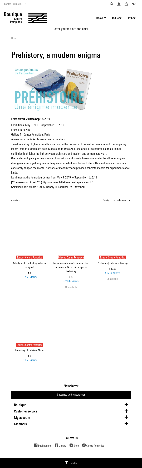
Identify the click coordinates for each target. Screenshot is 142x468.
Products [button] (116, 18)
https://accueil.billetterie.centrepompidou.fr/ (67, 182)
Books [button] (99, 18)
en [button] (133, 4)
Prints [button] (131, 18)
